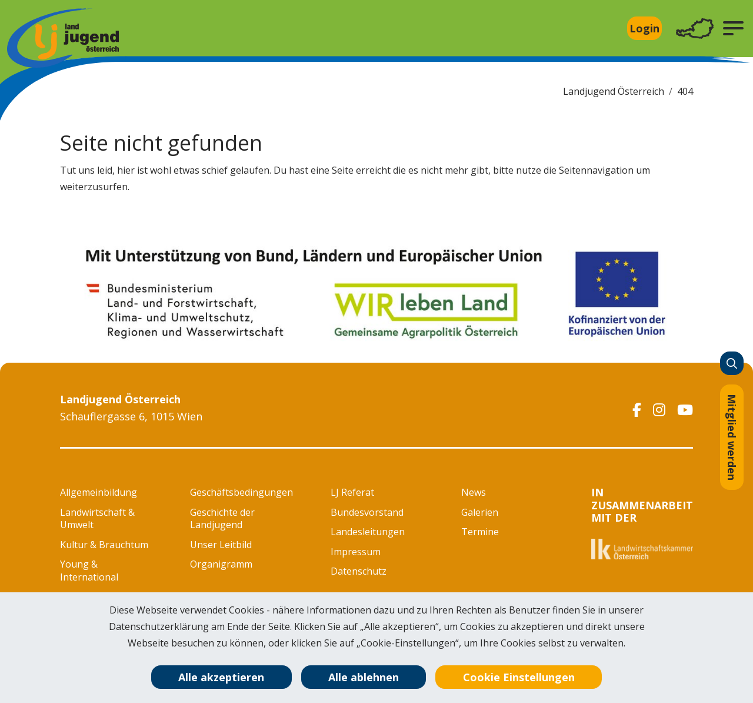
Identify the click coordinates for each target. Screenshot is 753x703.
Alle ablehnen (363, 677)
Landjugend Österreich (613, 91)
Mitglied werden (732, 437)
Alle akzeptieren (221, 677)
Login (644, 28)
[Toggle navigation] (695, 28)
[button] (733, 28)
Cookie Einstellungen (519, 677)
